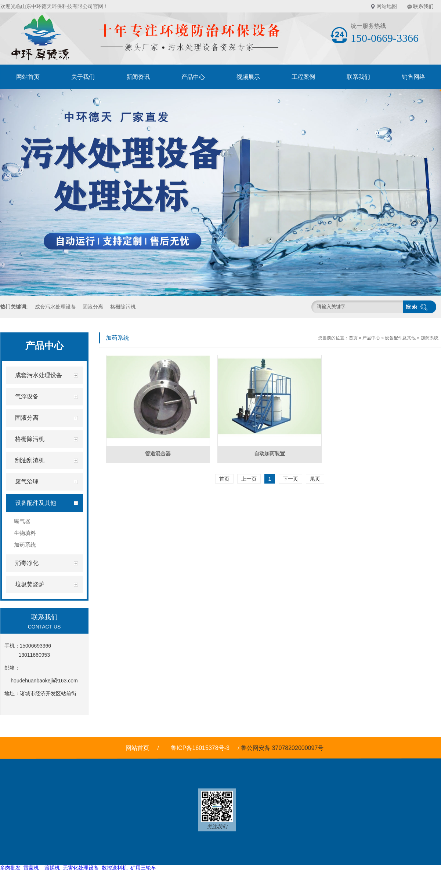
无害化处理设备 (81, 868)
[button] (171, 290)
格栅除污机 (123, 307)
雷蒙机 (31, 868)
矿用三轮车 (143, 868)
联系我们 (423, 6)
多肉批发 (10, 868)
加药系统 (429, 337)
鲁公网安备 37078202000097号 (283, 748)
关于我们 (83, 77)
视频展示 (248, 77)
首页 (353, 337)
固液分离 (93, 307)
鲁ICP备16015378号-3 (200, 748)
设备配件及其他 (400, 337)
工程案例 (303, 77)
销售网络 (413, 77)
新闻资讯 (138, 77)
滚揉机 (52, 868)
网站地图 (386, 6)
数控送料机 (114, 868)
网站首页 (28, 77)
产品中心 (193, 77)
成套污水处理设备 (55, 307)
